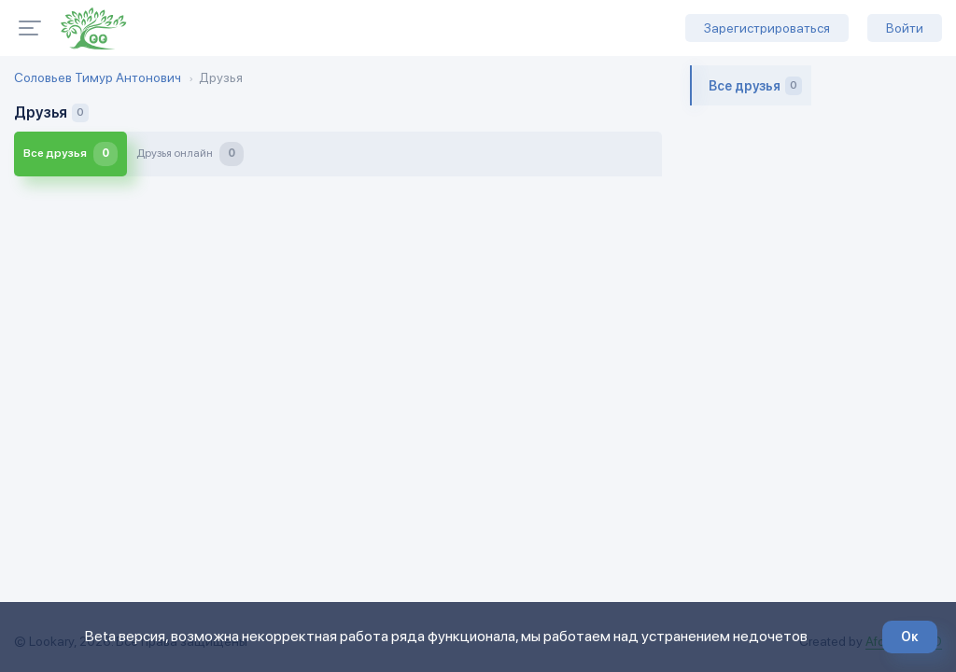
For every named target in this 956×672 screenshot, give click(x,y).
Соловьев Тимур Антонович (97, 77)
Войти (904, 28)
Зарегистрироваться (767, 28)
